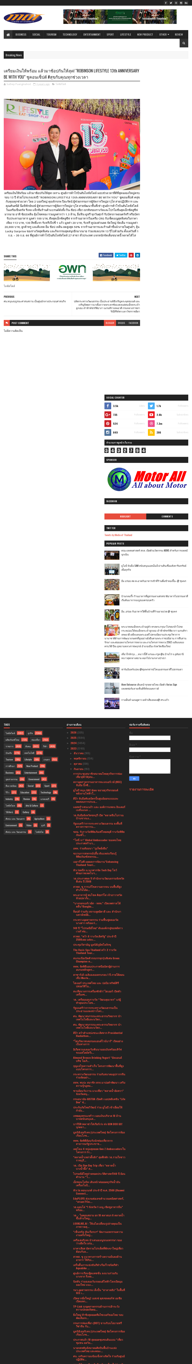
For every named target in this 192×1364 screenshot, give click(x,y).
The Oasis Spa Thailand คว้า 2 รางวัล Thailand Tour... (94, 630)
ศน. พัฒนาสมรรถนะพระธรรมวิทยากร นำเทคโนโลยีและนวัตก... (97, 696)
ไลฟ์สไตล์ (61, 84)
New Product (145, 34)
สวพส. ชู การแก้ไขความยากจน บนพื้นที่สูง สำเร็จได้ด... (97, 567)
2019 (73, 1337)
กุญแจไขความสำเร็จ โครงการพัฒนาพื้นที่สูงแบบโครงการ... (98, 746)
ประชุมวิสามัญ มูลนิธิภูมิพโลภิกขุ (92, 623)
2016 (73, 1347)
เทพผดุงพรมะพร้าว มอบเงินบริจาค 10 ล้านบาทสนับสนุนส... (97, 796)
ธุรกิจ (30, 412)
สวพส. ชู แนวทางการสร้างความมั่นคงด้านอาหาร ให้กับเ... (97, 937)
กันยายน (79, 448)
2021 (73, 1326)
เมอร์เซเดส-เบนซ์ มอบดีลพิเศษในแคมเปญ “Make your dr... (97, 1144)
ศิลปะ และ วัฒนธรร (15, 497)
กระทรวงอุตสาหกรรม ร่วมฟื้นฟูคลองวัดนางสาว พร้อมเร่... (95, 600)
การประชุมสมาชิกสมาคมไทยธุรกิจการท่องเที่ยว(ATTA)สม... (97, 454)
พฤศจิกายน (80, 437)
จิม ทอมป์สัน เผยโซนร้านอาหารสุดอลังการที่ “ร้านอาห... (98, 1136)
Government (33, 458)
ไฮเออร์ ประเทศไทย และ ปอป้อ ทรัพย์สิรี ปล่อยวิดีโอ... (96, 663)
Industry (9, 477)
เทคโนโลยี (29, 431)
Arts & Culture (32, 484)
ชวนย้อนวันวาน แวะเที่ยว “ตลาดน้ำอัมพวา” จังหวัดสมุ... (98, 771)
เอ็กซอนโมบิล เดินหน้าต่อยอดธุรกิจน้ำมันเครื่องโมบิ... (96, 862)
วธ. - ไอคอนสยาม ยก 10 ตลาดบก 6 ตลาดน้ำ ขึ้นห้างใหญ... (98, 895)
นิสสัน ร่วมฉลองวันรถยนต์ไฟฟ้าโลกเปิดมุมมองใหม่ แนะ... (97, 961)
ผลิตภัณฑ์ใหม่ (12, 418)
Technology (70, 34)
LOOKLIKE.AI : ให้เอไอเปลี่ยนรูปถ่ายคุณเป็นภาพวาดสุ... (97, 904)
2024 (73, 422)
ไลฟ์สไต (39, 510)
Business (21, 34)
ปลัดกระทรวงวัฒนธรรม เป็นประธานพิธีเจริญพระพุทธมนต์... (99, 1086)
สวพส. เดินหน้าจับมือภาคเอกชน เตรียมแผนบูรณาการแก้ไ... (98, 1152)
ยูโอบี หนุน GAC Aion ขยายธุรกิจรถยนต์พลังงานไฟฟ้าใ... (95, 470)
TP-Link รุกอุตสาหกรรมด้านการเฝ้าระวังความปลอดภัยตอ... (96, 986)
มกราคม (79, 1314)
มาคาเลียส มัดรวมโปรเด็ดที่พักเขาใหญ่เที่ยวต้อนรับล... (98, 928)
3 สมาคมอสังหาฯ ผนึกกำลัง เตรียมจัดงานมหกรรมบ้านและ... (96, 1210)
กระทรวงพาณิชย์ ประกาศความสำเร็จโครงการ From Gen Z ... (94, 1053)
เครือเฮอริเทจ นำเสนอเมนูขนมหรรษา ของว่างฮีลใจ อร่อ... (97, 920)
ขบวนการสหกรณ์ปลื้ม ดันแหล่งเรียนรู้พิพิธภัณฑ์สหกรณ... (94, 533)
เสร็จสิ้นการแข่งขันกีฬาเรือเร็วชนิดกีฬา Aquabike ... (95, 945)
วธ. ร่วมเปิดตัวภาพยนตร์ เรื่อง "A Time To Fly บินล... (99, 1244)
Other (163, 34)
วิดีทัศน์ (9, 491)
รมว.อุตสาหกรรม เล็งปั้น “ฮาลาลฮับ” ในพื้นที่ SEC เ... (99, 970)
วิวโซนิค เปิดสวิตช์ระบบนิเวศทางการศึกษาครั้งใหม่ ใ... (98, 1235)
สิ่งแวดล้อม (11, 464)
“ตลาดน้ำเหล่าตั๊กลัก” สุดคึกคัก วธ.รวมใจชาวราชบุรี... (99, 837)
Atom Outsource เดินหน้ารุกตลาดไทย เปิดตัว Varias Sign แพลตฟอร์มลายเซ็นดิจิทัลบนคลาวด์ (168, 368)
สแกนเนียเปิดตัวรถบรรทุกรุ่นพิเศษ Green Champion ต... (96, 638)
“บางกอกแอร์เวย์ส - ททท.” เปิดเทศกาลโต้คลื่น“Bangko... (97, 583)
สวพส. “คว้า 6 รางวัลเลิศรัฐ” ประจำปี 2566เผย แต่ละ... (94, 616)
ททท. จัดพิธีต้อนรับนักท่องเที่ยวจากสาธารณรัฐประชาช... (92, 821)
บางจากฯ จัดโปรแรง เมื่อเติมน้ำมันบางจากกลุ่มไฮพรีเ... (98, 1119)
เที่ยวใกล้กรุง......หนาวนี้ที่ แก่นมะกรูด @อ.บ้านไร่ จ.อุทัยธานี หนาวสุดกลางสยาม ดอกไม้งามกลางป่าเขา (160, 335)
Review (179, 34)
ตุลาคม (78, 442)
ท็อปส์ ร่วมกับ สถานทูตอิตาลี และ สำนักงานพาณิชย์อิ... (97, 591)
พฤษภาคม (80, 1293)
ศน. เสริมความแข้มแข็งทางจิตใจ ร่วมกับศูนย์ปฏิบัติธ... (99, 1036)
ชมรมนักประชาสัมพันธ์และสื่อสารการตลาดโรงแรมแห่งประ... (98, 1161)
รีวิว (7, 471)
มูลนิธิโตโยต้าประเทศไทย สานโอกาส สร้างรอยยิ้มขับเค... (98, 1219)
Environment (11, 504)
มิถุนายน (79, 1288)
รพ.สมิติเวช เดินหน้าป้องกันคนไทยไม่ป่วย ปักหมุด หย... (98, 1044)
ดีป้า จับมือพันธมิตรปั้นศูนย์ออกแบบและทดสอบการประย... (95, 478)
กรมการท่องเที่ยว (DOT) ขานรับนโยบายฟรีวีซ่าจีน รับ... (97, 1003)
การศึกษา (10, 445)
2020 (73, 1331)
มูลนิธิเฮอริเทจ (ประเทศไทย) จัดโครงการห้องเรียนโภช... (99, 812)
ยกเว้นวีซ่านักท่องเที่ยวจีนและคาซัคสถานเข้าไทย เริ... (99, 1185)
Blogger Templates (52, 1358)
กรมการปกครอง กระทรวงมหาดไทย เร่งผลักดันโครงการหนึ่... (98, 1252)
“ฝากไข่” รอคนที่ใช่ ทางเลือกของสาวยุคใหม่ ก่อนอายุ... (98, 1202)
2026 (73, 411)
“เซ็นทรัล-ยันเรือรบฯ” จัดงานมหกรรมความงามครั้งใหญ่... (98, 912)
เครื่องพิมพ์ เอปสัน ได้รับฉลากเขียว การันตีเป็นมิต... (97, 1194)
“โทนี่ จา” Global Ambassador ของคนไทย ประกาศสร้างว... (97, 520)
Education (24, 471)
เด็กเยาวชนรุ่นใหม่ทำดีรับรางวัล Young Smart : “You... (95, 1078)
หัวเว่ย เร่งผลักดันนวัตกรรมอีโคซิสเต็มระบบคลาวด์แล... (98, 1260)
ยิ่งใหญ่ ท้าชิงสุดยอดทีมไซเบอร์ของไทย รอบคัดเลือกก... (98, 995)
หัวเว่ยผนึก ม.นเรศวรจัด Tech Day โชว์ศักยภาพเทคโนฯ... (95, 550)
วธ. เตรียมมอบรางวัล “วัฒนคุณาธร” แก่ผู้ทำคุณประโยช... (97, 680)
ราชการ (9, 425)
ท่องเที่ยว (36, 418)
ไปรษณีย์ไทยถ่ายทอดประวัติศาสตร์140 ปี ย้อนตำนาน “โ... (99, 854)
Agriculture (39, 497)
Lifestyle (125, 34)
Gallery (26, 491)
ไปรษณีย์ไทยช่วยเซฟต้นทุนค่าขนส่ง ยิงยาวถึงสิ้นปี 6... (99, 1177)
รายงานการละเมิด (141, 468)
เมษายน (79, 1298)
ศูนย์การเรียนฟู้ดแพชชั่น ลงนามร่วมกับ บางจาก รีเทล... (95, 953)
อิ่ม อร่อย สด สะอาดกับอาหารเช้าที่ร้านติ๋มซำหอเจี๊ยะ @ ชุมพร (168, 246)
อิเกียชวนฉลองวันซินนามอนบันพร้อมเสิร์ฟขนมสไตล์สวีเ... (97, 729)
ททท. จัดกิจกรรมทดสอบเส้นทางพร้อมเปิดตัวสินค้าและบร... (98, 1069)
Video (29, 504)
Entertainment (92, 34)
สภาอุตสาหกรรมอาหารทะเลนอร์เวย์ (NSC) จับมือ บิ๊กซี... (97, 462)
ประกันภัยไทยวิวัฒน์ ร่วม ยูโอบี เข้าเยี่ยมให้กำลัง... (97, 787)
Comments (174, 179)
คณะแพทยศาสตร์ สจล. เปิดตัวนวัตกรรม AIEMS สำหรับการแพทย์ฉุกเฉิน (167, 217)
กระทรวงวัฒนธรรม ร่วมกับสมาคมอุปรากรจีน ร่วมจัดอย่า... (99, 754)
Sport (110, 34)
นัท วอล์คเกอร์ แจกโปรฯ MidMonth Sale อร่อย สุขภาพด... (96, 1169)
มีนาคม (78, 1303)
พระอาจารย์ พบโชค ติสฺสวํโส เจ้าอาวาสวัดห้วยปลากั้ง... (97, 575)
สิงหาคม (79, 1277)
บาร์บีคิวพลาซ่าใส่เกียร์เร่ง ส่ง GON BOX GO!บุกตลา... (97, 804)
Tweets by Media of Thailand (147, 198)
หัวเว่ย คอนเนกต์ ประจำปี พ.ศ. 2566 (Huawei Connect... (98, 870)
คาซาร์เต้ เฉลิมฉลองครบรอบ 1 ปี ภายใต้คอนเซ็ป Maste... (98, 655)
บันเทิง (9, 431)
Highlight (146, 179)
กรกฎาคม (80, 1282)
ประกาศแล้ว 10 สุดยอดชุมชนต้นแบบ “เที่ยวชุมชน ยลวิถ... (98, 1020)
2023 (73, 427)
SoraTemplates (21, 1358)
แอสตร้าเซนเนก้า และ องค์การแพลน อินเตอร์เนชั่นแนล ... (99, 487)
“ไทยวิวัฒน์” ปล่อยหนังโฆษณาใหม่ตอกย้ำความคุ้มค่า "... (97, 1094)
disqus (108, 322)
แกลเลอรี (44, 477)
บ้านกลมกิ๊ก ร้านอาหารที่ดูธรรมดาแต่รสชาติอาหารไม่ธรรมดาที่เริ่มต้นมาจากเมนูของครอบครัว (169, 263)
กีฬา (45, 425)
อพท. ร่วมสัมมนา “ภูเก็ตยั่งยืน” (90, 527)
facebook (120, 322)
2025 (73, 416)
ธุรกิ (43, 504)
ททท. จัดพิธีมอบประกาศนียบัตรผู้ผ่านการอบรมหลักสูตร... (96, 646)
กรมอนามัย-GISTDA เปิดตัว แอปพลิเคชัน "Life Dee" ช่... (99, 779)
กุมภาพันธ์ (80, 1309)
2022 (73, 1321)
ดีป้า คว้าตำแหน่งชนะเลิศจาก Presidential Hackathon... (97, 713)
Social (36, 34)
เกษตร (47, 438)
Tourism (51, 34)
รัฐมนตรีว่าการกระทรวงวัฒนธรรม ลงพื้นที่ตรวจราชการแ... (97, 503)
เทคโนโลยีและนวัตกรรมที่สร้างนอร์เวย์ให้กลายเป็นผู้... (97, 1268)
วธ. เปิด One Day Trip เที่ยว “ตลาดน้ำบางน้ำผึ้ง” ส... (94, 845)
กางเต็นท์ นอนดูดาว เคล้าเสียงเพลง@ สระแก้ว (165, 382)
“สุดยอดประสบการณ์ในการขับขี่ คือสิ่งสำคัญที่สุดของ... (99, 1127)
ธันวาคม (79, 432)
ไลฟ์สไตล (10, 484)
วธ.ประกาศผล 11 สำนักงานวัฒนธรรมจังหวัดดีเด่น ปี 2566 (98, 558)
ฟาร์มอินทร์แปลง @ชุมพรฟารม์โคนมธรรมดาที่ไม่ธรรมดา (166, 351)
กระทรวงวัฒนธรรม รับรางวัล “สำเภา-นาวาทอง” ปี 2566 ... (98, 1227)
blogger (96, 322)
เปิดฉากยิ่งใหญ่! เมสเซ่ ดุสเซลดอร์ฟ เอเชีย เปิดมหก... (97, 978)
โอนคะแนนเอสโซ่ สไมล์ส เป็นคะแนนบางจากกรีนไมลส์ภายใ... (98, 1111)
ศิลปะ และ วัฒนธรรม (16, 510)
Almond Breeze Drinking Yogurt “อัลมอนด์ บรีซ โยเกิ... (97, 738)
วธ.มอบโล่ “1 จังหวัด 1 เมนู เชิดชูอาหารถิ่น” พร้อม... (98, 887)
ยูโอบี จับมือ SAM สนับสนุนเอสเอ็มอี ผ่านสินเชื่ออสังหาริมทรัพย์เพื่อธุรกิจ (169, 231)
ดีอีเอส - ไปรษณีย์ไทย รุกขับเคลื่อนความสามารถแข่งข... (99, 1103)
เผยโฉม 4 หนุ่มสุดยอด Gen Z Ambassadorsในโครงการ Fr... (99, 829)
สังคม (28, 425)
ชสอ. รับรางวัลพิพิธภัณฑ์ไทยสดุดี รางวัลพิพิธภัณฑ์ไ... (99, 512)
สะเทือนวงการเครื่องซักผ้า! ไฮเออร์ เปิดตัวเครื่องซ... (97, 671)
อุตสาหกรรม (12, 458)
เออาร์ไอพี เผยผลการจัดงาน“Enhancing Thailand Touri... (95, 542)
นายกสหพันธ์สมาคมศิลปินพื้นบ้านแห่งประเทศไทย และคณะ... (95, 1028)
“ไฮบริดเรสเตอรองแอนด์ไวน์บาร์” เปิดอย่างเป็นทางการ (98, 721)
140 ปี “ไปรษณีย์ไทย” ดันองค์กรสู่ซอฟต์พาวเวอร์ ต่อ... (98, 608)
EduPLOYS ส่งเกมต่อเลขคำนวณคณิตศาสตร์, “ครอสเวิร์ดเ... (98, 878)
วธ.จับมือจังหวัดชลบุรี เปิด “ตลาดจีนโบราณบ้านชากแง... (98, 495)
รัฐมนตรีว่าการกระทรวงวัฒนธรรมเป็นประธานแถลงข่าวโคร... (95, 688)
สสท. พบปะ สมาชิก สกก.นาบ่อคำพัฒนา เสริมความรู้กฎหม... (99, 762)
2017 (73, 1342)
